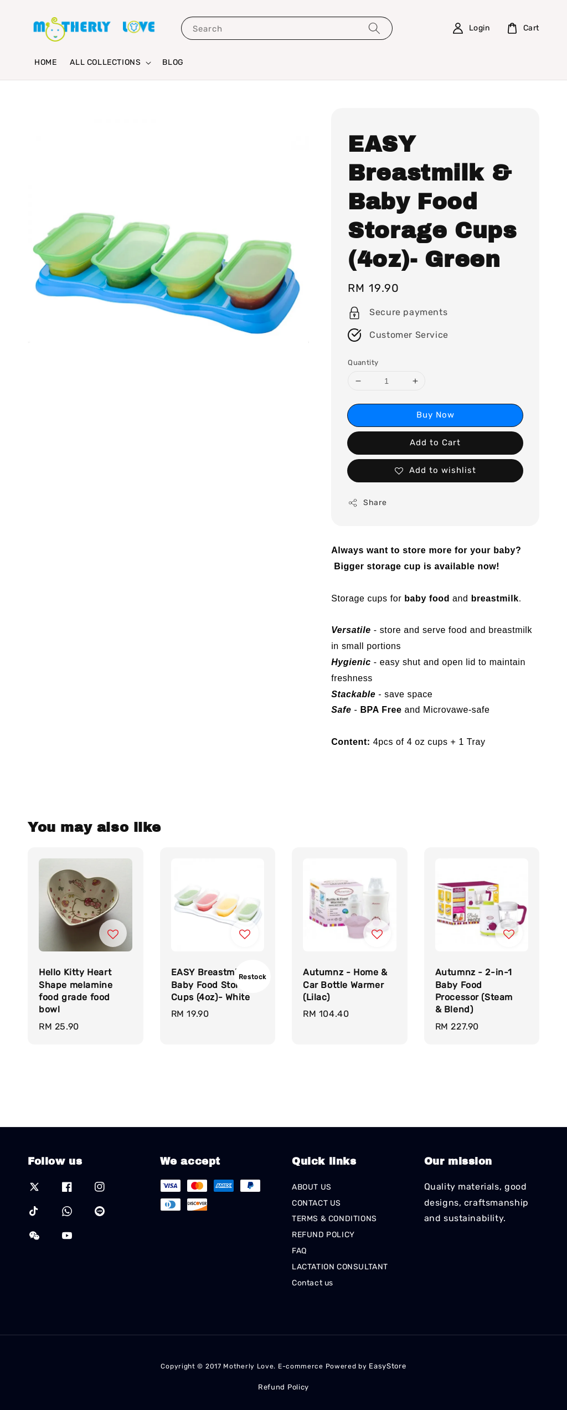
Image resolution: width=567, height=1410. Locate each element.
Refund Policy (283, 1387)
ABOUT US (312, 1187)
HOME (45, 62)
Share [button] (367, 503)
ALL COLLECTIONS (105, 62)
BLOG (172, 62)
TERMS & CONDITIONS (334, 1218)
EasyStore (387, 1366)
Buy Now (435, 415)
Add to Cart (435, 442)
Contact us (312, 1283)
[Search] (374, 28)
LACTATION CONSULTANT (340, 1267)
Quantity (363, 362)
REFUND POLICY (323, 1234)
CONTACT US (316, 1203)
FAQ (299, 1250)
